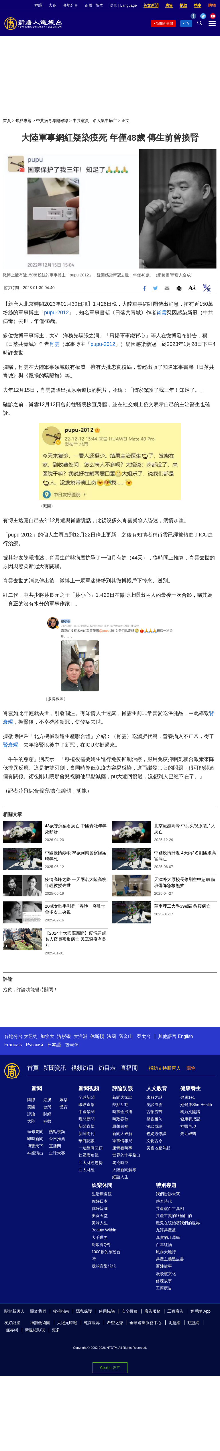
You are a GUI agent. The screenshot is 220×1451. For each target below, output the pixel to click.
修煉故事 (164, 1280)
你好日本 (100, 1201)
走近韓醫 (188, 1133)
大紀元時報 (67, 1322)
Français (13, 1044)
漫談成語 (154, 1126)
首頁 (7, 120)
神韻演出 (35, 1153)
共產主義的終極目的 (174, 1215)
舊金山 (126, 1036)
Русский (34, 1044)
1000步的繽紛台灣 (106, 1255)
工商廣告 (164, 1288)
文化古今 (154, 1140)
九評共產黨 (166, 1230)
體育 (64, 1107)
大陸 (31, 1121)
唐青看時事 (122, 1148)
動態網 (193, 1322)
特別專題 (166, 1185)
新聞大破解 (122, 1133)
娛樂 (64, 1099)
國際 (31, 1099)
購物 (212, 5)
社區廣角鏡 (88, 1155)
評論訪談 (122, 1088)
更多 (56, 1330)
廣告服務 (152, 1311)
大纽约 (31, 1036)
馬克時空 (120, 1162)
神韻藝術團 (40, 1322)
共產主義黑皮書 (170, 1259)
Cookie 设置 (110, 1367)
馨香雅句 (154, 1119)
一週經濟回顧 (90, 1148)
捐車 (197, 5)
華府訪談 (86, 1140)
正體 (88, 5)
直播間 (129, 1068)
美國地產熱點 (158, 1148)
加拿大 (47, 1036)
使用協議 (107, 1311)
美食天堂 (100, 1215)
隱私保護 (84, 1311)
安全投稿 (129, 1311)
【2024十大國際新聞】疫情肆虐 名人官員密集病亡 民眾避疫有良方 (75, 939)
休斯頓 (97, 1036)
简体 (99, 5)
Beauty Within (104, 1230)
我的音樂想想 (104, 1266)
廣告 (169, 5)
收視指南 (61, 1311)
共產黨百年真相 (170, 1208)
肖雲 (161, 312)
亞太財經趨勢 (90, 1162)
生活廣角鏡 (102, 1194)
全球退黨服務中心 (145, 1322)
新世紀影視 (35, 1330)
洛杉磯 (64, 1036)
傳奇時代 (164, 1201)
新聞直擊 (86, 1126)
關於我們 (38, 1311)
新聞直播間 (164, 24)
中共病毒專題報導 (52, 120)
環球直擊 (86, 1104)
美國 (31, 1107)
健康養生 (190, 1088)
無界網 (12, 1330)
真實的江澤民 (168, 1237)
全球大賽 (57, 1153)
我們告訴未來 (168, 1194)
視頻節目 (82, 1068)
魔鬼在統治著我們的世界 (178, 1223)
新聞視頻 (88, 1088)
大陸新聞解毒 (124, 1169)
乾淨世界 (92, 1322)
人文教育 (156, 1088)
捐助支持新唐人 (165, 1068)
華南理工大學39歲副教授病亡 (182, 906)
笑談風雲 (154, 1104)
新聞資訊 (54, 1068)
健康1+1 (187, 1097)
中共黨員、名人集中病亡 (95, 120)
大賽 (52, 5)
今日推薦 (57, 1138)
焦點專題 (23, 120)
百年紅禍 (164, 1244)
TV (187, 24)
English (185, 1036)
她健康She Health (196, 1104)
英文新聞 (151, 5)
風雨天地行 (166, 1251)
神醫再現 (188, 1126)
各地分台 (70, 5)
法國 (111, 1036)
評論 (31, 1114)
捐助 (183, 5)
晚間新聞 (86, 1119)
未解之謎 (154, 1097)
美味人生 (100, 1223)
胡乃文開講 (190, 1111)
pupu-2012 (56, 312)
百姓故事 (164, 1266)
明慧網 (174, 1322)
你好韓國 (100, 1208)
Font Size (192, 287)
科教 (47, 1121)
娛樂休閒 (102, 1185)
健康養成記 (190, 1119)
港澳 (47, 1099)
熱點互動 (120, 1104)
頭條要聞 (35, 1131)
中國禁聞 (86, 1111)
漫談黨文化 (166, 1273)
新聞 (37, 1088)
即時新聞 (35, 1138)
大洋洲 (80, 1036)
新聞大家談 (122, 1097)
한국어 (72, 1044)
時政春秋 (120, 1119)
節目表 (107, 1068)
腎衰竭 (10, 745)
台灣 (47, 1107)
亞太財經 (86, 1169)
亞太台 (144, 1036)
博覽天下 (35, 1146)
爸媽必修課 (156, 1133)
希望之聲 (115, 1322)
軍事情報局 (122, 1140)
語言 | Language (123, 5)
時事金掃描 (122, 1111)
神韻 (38, 5)
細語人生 (120, 1177)
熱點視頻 (57, 1131)
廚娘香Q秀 (101, 1244)
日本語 (54, 1044)
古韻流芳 (154, 1111)
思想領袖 (120, 1126)
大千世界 (100, 1237)
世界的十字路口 (126, 1155)
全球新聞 (86, 1097)
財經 (47, 1114)
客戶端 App (200, 1311)
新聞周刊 (86, 1133)
